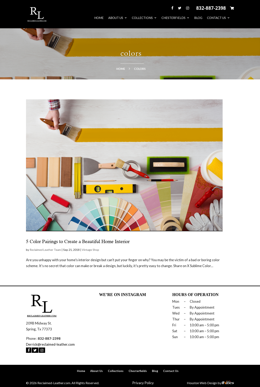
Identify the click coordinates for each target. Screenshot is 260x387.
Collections (142, 18)
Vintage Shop (90, 249)
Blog (198, 18)
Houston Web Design (202, 383)
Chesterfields (173, 18)
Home (99, 18)
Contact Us (216, 18)
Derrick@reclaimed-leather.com (50, 344)
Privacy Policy (143, 383)
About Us (115, 18)
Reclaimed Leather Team (45, 249)
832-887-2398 (211, 8)
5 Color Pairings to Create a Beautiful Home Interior (78, 241)
